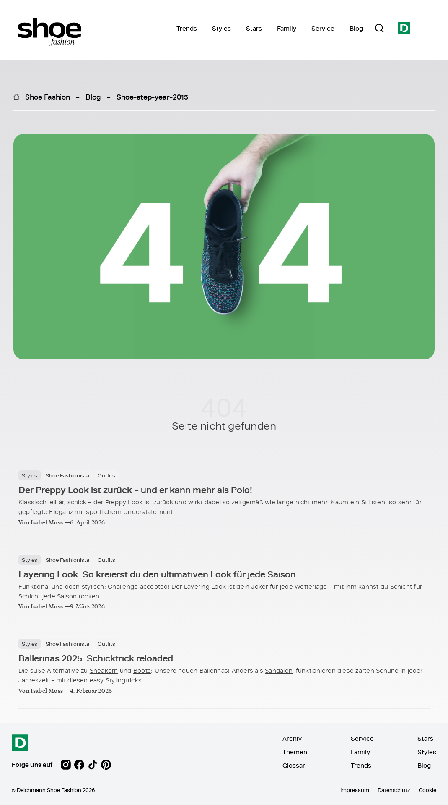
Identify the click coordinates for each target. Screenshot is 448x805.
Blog (356, 28)
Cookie (427, 790)
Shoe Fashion (47, 97)
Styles (221, 28)
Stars (254, 28)
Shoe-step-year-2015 (152, 97)
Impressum (354, 790)
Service (323, 28)
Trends (186, 28)
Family (287, 28)
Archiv (292, 738)
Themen (294, 751)
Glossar (293, 765)
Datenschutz (394, 790)
